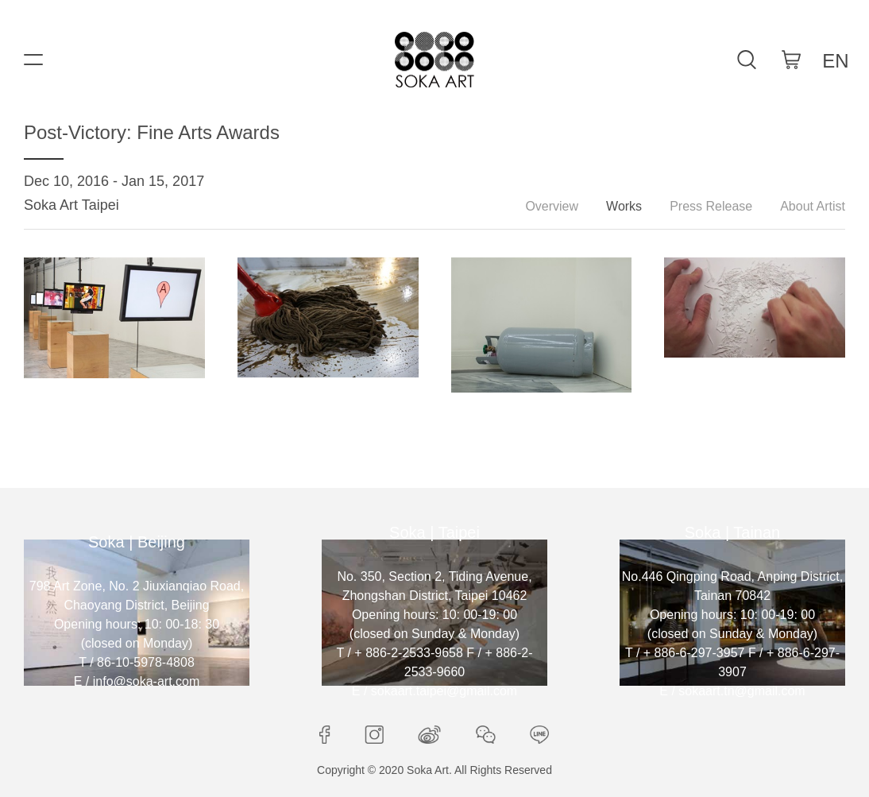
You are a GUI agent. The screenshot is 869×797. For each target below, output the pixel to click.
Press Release (711, 206)
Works (624, 206)
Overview (551, 206)
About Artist (812, 206)
